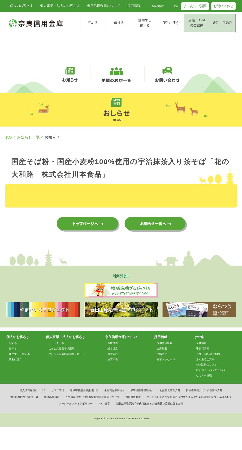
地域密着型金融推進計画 (84, 413)
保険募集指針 (52, 420)
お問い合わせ (223, 6)
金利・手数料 (223, 23)
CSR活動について (206, 388)
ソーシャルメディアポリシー (76, 427)
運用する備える (144, 22)
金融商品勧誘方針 (114, 413)
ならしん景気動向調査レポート (66, 377)
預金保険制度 (133, 420)
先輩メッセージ (166, 382)
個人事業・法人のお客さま (60, 6)
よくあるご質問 (195, 6)
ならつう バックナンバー (211, 393)
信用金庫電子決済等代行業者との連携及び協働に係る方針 (149, 427)
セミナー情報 (204, 399)
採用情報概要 (164, 366)
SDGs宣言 (104, 427)
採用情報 (133, 6)
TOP (8, 160)
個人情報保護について (33, 413)
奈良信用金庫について (103, 6)
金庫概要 (113, 366)
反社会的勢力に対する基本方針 (204, 413)
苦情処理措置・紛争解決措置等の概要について (92, 420)
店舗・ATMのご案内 (196, 22)
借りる (119, 23)
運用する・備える (19, 377)
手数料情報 (202, 371)
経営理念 (113, 371)
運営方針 (113, 377)
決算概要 (113, 382)
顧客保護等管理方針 (142, 413)
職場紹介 (162, 377)
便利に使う (171, 23)
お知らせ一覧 (28, 160)
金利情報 (201, 366)
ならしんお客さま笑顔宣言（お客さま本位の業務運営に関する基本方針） (189, 420)
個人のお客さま (21, 6)
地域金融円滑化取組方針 (24, 420)
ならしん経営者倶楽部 (61, 371)
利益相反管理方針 (170, 413)
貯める (93, 23)
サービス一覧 (56, 366)
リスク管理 (57, 413)
